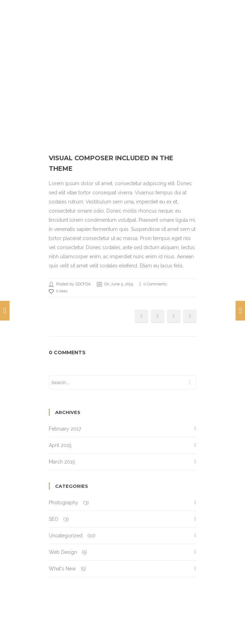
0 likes (58, 291)
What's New (62, 568)
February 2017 (65, 429)
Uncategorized (65, 535)
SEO (53, 519)
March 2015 (62, 462)
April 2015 (60, 445)
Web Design (63, 552)
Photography (63, 502)
